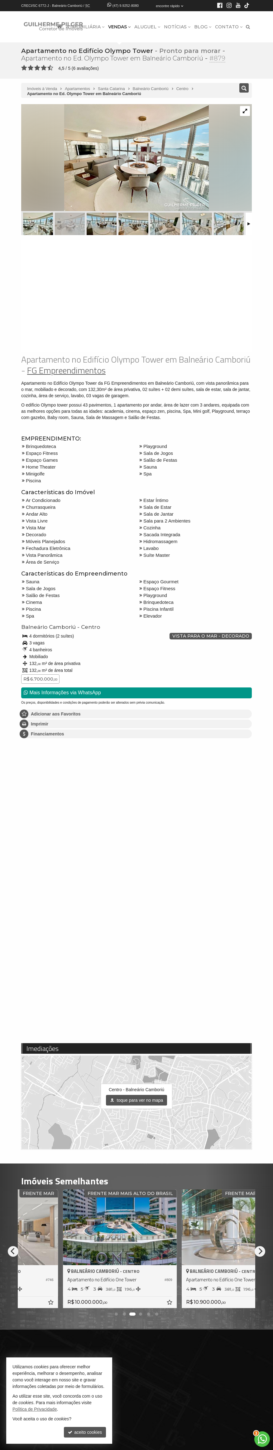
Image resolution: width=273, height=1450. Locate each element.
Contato (228, 27)
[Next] (260, 1251)
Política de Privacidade (34, 1409)
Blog (202, 27)
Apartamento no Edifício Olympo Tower (87, 51)
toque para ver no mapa (136, 1100)
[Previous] (13, 1251)
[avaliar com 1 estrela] (24, 68)
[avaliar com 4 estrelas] (44, 68)
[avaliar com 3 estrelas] (37, 68)
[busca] (247, 26)
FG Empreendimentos (66, 370)
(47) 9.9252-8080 (126, 5)
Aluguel (147, 27)
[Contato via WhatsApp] (262, 1439)
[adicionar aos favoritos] (99, 1302)
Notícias (177, 27)
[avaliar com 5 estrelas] (50, 68)
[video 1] (136, 295)
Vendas (119, 27)
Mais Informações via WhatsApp (62, 692)
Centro (90, 627)
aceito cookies (85, 1432)
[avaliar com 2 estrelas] (31, 68)
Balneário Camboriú (48, 627)
